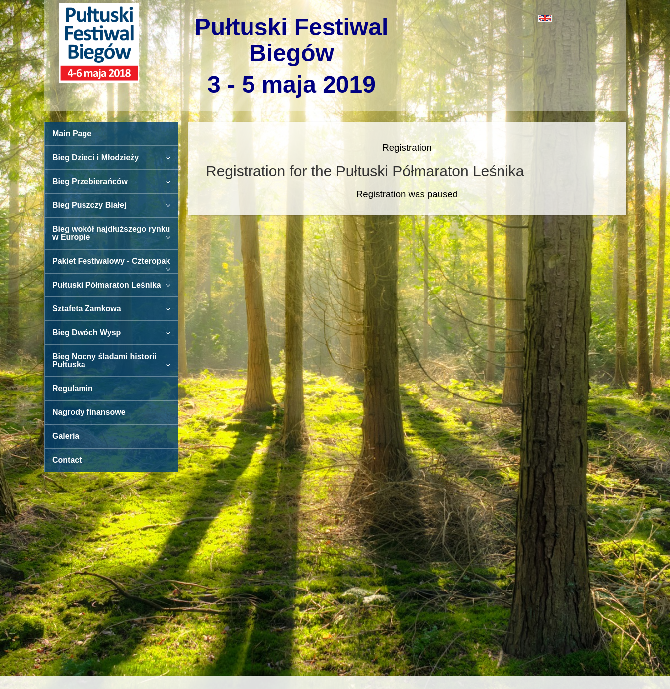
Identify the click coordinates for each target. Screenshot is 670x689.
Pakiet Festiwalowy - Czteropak (111, 265)
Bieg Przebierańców (111, 181)
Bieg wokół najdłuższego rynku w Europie (111, 233)
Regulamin (72, 388)
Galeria (65, 436)
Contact (67, 460)
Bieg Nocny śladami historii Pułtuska (111, 360)
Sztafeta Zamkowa (111, 308)
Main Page (71, 133)
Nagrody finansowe (89, 412)
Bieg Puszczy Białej (111, 205)
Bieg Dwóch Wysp (111, 332)
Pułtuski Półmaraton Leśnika (111, 285)
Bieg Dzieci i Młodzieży (111, 157)
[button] (500, 18)
